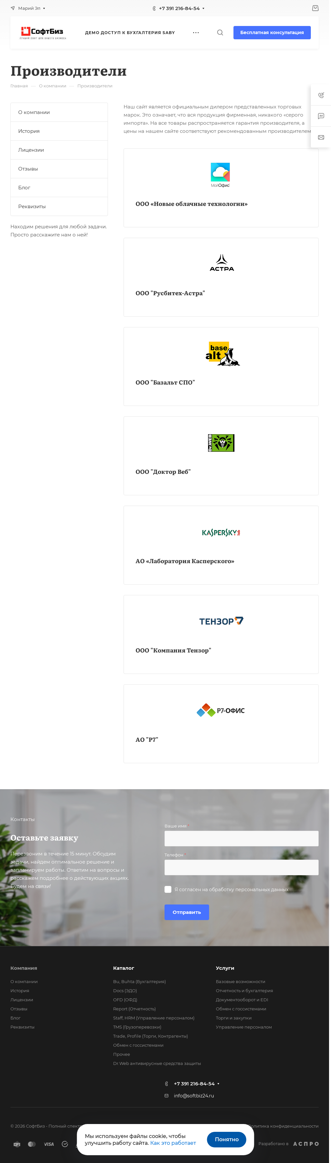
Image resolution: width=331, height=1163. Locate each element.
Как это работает (173, 1143)
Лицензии (31, 150)
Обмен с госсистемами (138, 1045)
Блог (24, 187)
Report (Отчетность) (134, 1008)
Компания (23, 968)
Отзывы (28, 169)
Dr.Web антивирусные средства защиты (157, 1063)
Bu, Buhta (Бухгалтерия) (139, 981)
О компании (34, 112)
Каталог (123, 968)
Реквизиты (32, 206)
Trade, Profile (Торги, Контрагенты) (150, 1036)
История (29, 131)
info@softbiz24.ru (194, 1096)
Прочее (121, 1054)
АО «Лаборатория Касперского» (185, 560)
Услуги (225, 968)
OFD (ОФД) (125, 999)
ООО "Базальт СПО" (165, 382)
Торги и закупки (234, 1017)
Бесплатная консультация (272, 32)
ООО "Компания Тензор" (173, 650)
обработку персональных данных (248, 889)
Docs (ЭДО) (125, 990)
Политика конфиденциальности (283, 1126)
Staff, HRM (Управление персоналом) (153, 1017)
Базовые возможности (240, 981)
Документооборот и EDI (242, 999)
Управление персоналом (244, 1027)
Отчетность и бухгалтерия (244, 990)
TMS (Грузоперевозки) (137, 1027)
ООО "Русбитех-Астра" (170, 292)
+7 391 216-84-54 (179, 8)
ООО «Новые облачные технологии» (192, 203)
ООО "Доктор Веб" (163, 471)
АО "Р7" (147, 739)
